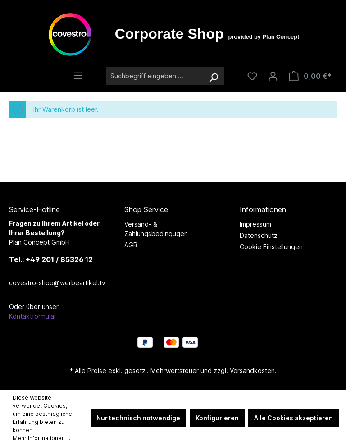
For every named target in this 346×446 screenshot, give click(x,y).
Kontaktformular (32, 316)
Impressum (255, 224)
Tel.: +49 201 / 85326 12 (51, 259)
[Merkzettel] (252, 76)
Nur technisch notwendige (138, 418)
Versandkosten (252, 370)
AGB (130, 245)
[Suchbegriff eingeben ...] (155, 76)
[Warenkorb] (310, 76)
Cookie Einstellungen (271, 246)
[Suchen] (213, 76)
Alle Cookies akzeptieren (293, 418)
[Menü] (78, 75)
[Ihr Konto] (273, 76)
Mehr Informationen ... (41, 438)
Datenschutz (259, 235)
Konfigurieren (217, 418)
